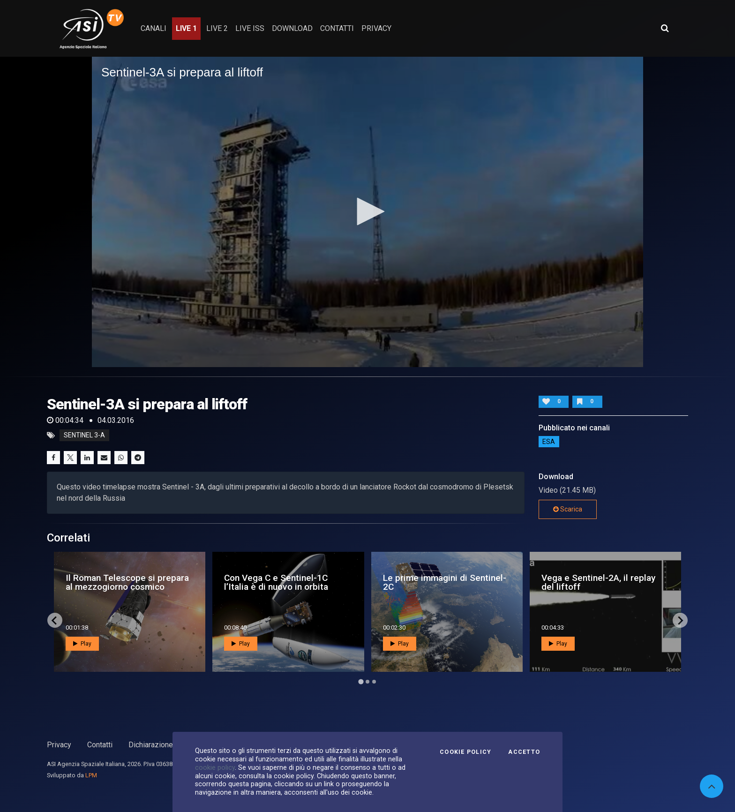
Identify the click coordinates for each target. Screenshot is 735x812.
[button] (367, 211)
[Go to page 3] (374, 682)
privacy (376, 28)
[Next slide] (680, 620)
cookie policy (215, 767)
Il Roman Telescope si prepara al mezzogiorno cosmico (127, 582)
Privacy (59, 744)
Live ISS (249, 28)
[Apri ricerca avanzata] (664, 28)
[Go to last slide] (54, 620)
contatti (337, 28)
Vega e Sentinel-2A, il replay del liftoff (598, 582)
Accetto (524, 752)
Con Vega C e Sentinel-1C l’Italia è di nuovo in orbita (276, 582)
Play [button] (82, 643)
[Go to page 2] (367, 682)
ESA (548, 441)
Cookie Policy (465, 752)
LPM (91, 775)
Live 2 (217, 28)
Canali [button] (153, 28)
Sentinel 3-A (84, 435)
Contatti (99, 744)
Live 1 (186, 28)
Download (292, 28)
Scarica (567, 509)
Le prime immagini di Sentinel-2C (444, 582)
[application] (367, 212)
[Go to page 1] (360, 681)
